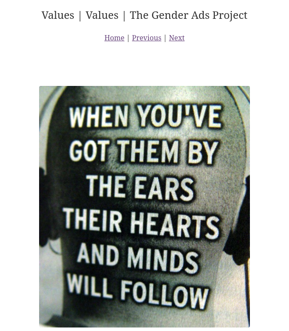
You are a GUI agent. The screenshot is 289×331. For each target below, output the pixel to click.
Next (177, 38)
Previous (147, 38)
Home (115, 38)
